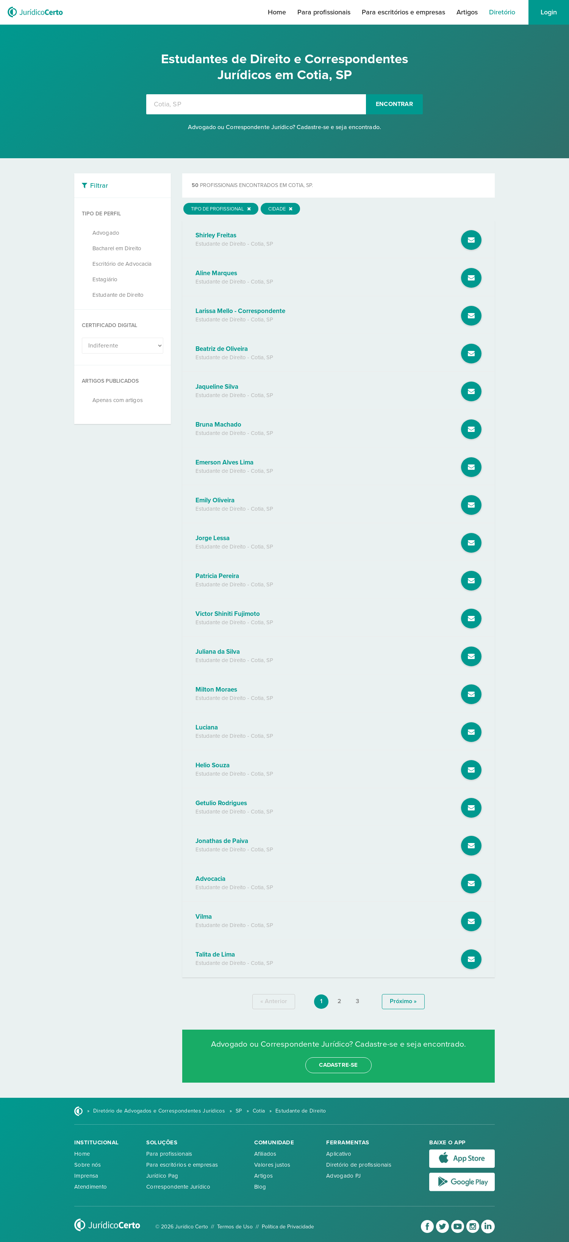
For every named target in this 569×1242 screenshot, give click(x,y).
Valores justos (272, 1164)
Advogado (105, 233)
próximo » (403, 1001)
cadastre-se (338, 1064)
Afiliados (265, 1153)
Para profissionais (323, 12)
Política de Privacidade (288, 1226)
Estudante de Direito (118, 295)
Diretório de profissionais (358, 1164)
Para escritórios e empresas (403, 12)
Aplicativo (338, 1153)
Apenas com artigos (117, 400)
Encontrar (394, 104)
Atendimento (90, 1186)
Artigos (467, 12)
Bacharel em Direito (116, 248)
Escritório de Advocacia (122, 264)
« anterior (273, 1001)
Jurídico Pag (162, 1175)
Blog (260, 1186)
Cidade (280, 209)
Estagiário (104, 279)
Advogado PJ (343, 1175)
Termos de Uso (235, 1226)
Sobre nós (87, 1164)
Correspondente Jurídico (178, 1186)
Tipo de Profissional (221, 209)
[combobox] (256, 104)
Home (277, 12)
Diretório (502, 12)
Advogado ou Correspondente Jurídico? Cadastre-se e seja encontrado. (284, 127)
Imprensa (86, 1175)
